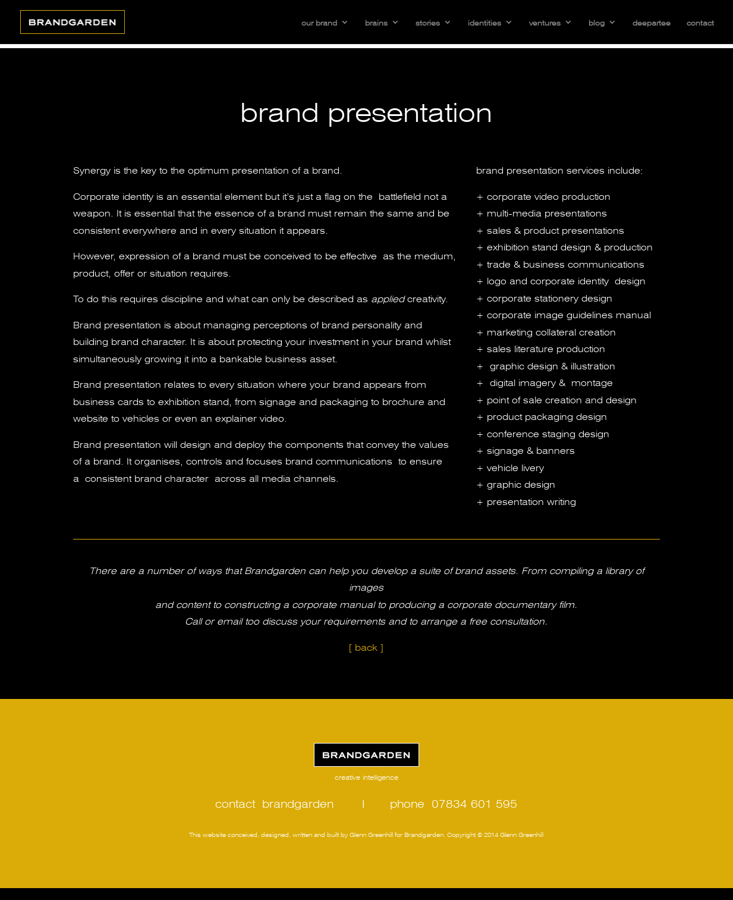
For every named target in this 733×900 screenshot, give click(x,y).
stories (428, 22)
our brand (319, 22)
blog (597, 22)
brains (376, 22)
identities (484, 22)
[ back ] (366, 646)
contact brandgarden (274, 802)
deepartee (652, 22)
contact (700, 22)
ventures (545, 22)
